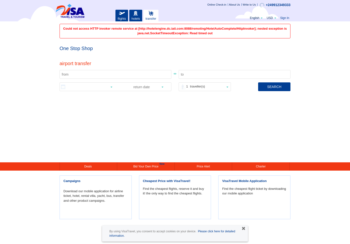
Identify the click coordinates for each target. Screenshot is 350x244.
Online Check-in (216, 4)
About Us (234, 4)
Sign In (284, 18)
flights (121, 15)
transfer (151, 15)
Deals (88, 166)
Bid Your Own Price (146, 166)
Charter (261, 166)
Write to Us (249, 4)
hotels (135, 15)
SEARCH (274, 87)
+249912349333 (275, 5)
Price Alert (203, 166)
